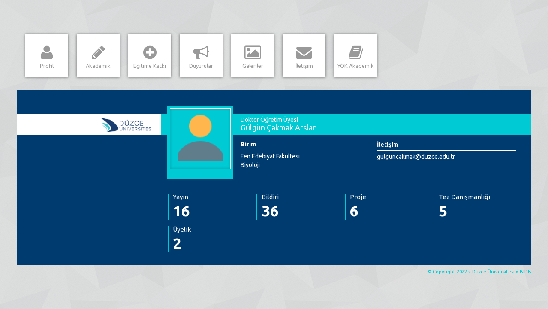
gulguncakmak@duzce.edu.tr (416, 156)
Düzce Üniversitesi (493, 271)
